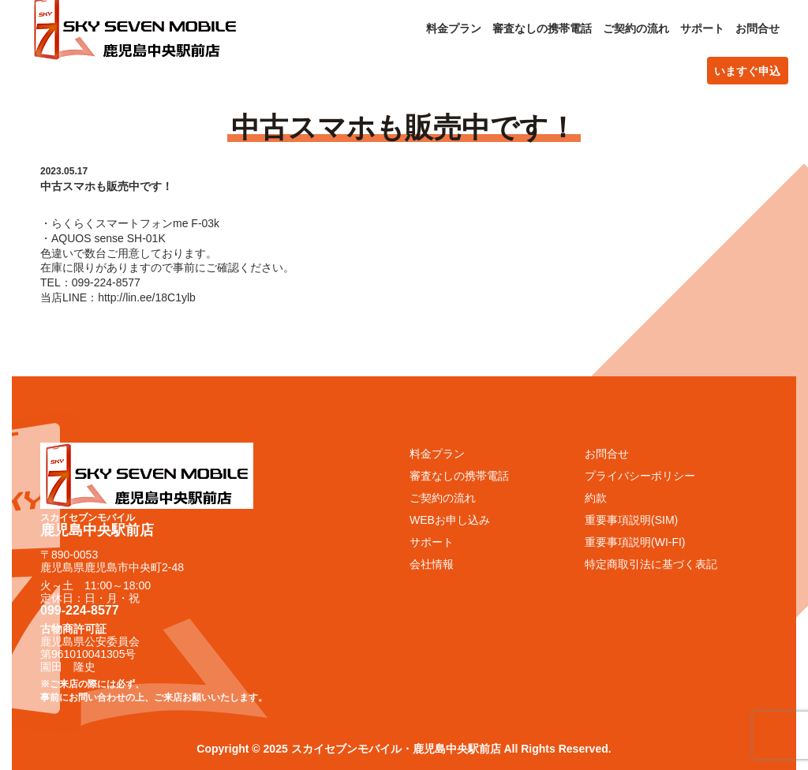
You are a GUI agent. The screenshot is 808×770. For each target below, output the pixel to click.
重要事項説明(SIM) (631, 520)
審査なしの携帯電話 (542, 28)
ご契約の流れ (636, 28)
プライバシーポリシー (640, 475)
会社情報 (432, 564)
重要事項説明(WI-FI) (635, 542)
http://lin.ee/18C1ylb (147, 297)
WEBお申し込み (450, 520)
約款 (596, 498)
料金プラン (453, 28)
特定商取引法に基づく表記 (651, 564)
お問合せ (757, 28)
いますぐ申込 (747, 71)
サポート (702, 28)
